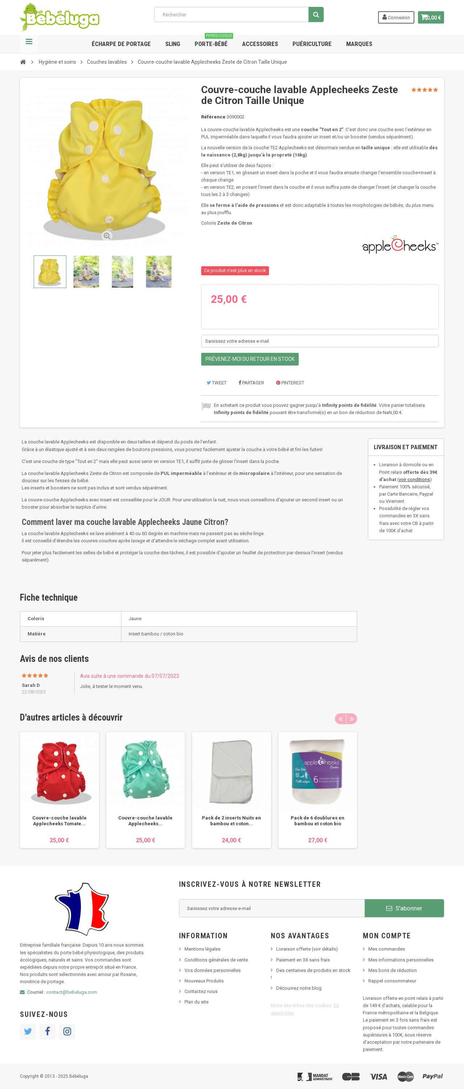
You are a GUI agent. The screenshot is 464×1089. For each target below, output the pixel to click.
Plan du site (196, 1002)
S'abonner (404, 908)
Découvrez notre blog (299, 988)
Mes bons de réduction (392, 970)
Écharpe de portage (121, 43)
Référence (213, 117)
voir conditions (414, 479)
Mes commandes (386, 949)
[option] (59, 790)
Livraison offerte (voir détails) (307, 949)
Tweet (217, 382)
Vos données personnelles (213, 970)
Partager (251, 382)
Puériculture (312, 43)
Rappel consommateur (392, 981)
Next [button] (351, 718)
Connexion (392, 17)
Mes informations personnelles (401, 960)
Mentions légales (202, 949)
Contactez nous (201, 991)
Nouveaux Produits (204, 981)
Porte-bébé (214, 41)
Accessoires (260, 43)
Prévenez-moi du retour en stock (250, 359)
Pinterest (290, 382)
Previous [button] (340, 718)
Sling (172, 43)
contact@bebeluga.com (71, 992)
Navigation (29, 44)
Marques (359, 43)
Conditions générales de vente (216, 960)
